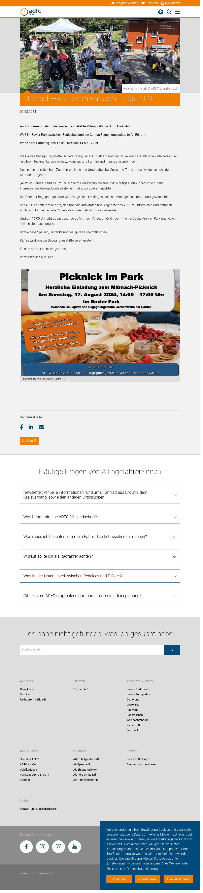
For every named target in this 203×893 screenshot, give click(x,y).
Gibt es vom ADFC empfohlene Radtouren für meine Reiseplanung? (82, 595)
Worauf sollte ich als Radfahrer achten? (58, 556)
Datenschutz (46, 873)
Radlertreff (133, 725)
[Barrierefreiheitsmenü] (160, 12)
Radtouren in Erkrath (33, 699)
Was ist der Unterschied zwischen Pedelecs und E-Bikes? (73, 575)
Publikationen (28, 769)
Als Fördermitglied (84, 774)
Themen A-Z (80, 689)
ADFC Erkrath (29, 751)
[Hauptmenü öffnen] (177, 12)
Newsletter (170, 3)
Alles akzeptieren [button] (178, 879)
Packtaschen (135, 715)
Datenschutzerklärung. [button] (143, 869)
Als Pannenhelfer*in (85, 779)
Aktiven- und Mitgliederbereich (38, 808)
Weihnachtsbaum (137, 720)
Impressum (27, 873)
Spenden (149, 3)
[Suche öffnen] (169, 12)
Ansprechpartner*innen (141, 764)
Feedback (133, 730)
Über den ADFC (29, 759)
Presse (131, 751)
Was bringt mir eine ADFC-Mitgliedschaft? (60, 516)
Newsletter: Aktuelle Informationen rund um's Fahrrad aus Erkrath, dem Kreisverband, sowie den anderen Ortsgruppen (85, 495)
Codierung (133, 699)
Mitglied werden (124, 3)
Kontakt (25, 779)
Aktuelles (26, 681)
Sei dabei (79, 751)
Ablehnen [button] (119, 879)
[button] (24, 427)
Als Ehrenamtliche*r (85, 769)
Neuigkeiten (27, 689)
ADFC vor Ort (28, 764)
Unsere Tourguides (138, 694)
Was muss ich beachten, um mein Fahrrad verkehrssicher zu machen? (85, 536)
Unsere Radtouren (138, 689)
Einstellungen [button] (147, 879)
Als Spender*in (82, 764)
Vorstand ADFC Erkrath (34, 774)
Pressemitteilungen (138, 759)
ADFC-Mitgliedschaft (86, 759)
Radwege (132, 709)
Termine (25, 694)
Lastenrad (133, 704)
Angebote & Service (140, 681)
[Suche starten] (172, 650)
